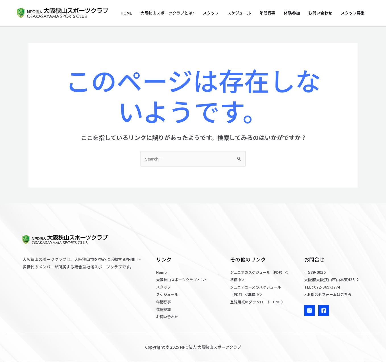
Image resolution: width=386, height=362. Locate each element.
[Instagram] (309, 310)
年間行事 (267, 13)
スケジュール (239, 13)
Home (126, 13)
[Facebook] (323, 310)
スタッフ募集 (353, 13)
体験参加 (292, 13)
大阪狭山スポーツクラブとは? (167, 13)
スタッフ (211, 13)
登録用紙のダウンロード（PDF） (259, 302)
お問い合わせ (320, 13)
